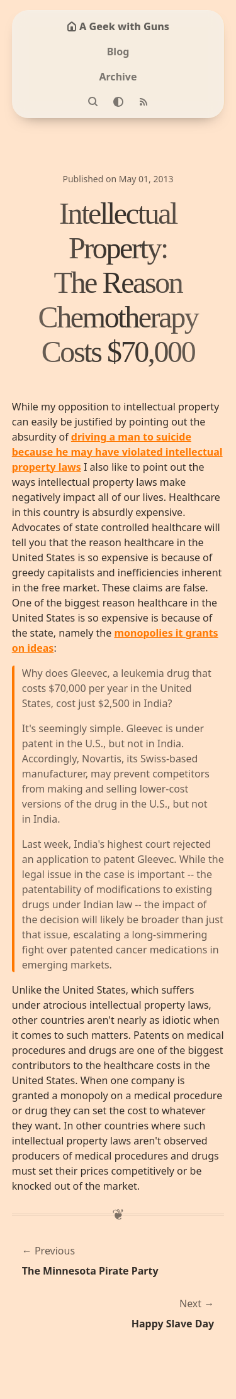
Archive (118, 77)
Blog (118, 51)
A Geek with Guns (118, 26)
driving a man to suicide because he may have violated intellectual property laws (117, 452)
